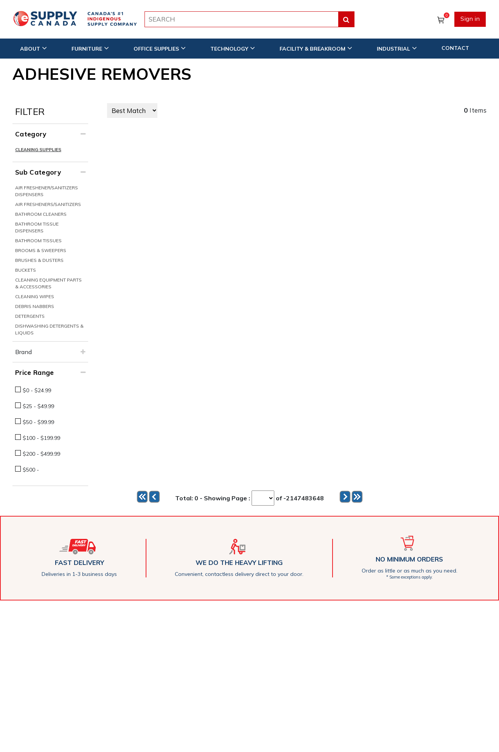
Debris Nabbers (34, 306)
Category (31, 134)
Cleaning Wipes (34, 296)
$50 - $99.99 (38, 422)
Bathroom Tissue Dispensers (37, 227)
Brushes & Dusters (39, 260)
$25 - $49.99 (38, 406)
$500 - (31, 469)
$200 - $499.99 (41, 453)
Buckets (25, 270)
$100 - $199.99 (41, 438)
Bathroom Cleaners (41, 214)
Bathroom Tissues (38, 240)
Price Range (34, 372)
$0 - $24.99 (37, 390)
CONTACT (455, 48)
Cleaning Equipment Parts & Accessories (48, 283)
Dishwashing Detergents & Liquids (49, 329)
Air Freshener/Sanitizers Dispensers (46, 191)
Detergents (30, 316)
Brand (23, 352)
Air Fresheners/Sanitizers (48, 204)
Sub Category (38, 172)
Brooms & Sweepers (40, 250)
